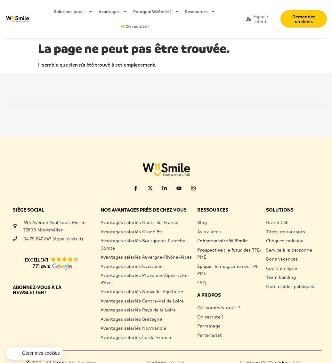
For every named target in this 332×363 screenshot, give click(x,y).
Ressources (200, 11)
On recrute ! (135, 26)
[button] (34, 353)
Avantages (113, 11)
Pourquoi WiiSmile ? (156, 11)
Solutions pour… (73, 11)
